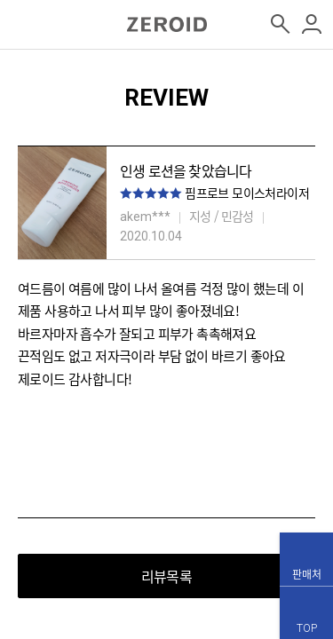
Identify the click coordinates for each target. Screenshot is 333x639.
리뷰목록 (166, 576)
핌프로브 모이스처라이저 (247, 192)
